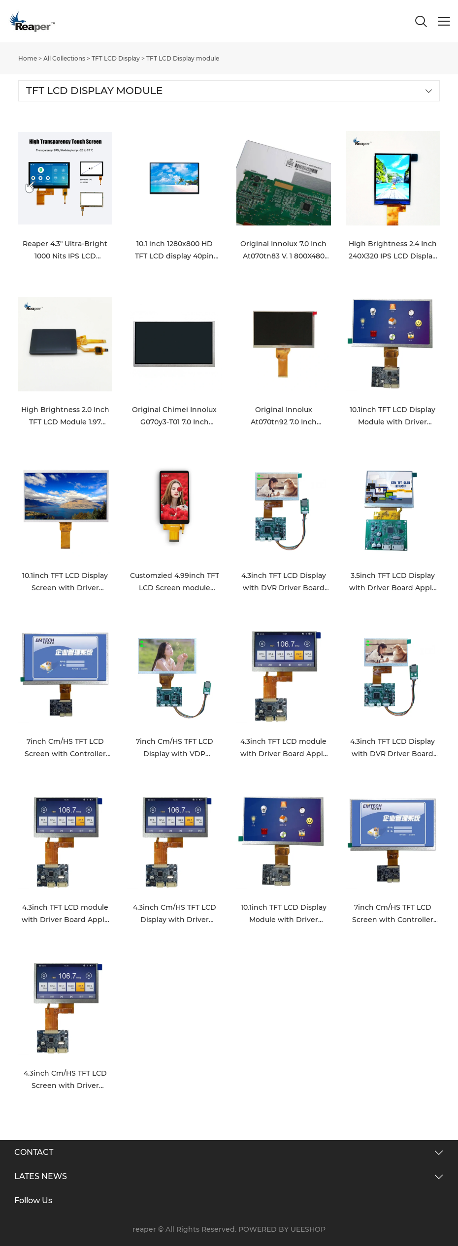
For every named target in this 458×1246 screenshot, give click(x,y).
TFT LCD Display (116, 58)
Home (27, 58)
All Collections (64, 58)
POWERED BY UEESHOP (282, 1229)
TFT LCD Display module (182, 58)
